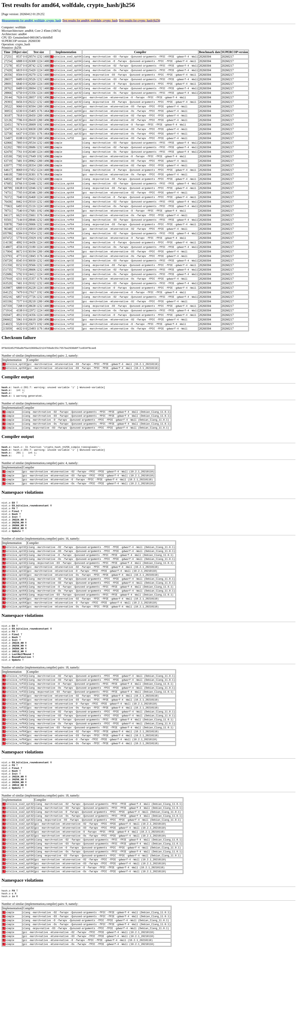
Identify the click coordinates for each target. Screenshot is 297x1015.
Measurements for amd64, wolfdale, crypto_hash (31, 20)
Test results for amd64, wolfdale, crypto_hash (90, 20)
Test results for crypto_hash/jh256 (139, 20)
